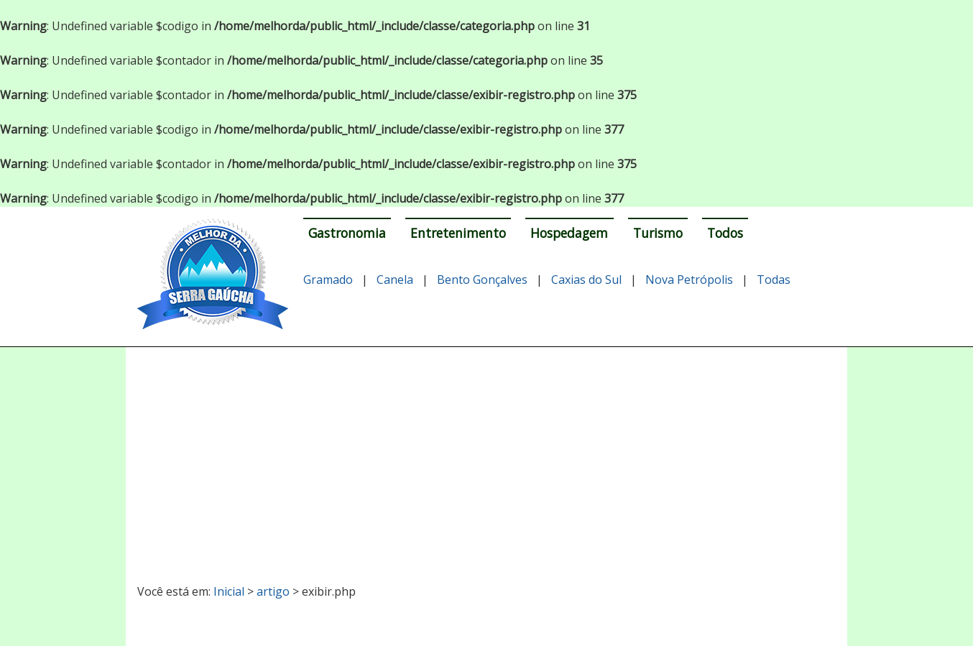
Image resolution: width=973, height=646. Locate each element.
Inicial (228, 591)
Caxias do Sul (586, 279)
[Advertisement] (486, 459)
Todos (725, 232)
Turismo (658, 232)
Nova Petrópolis (689, 279)
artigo (273, 591)
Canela (395, 279)
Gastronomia (347, 232)
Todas (773, 279)
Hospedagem (569, 232)
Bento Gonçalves (482, 279)
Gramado (328, 279)
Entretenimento (458, 232)
